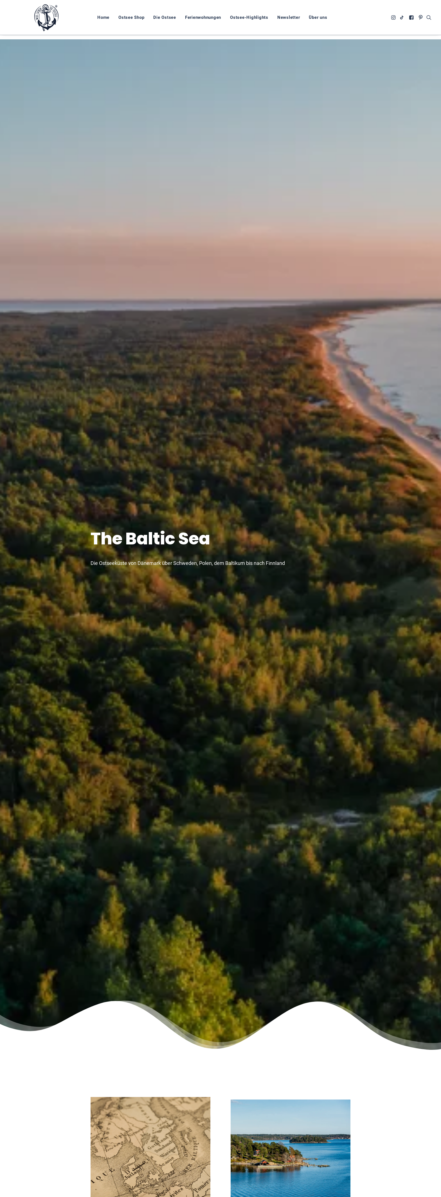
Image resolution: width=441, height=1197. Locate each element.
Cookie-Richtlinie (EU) (386, 1191)
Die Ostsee (155, 19)
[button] (393, 19)
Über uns (309, 19)
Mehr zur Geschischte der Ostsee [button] (150, 468)
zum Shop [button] (309, 1167)
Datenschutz (319, 1191)
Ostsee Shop (122, 19)
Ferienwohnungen (194, 19)
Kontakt (421, 1191)
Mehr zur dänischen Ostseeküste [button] (150, 1060)
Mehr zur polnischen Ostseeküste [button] (150, 772)
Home (94, 19)
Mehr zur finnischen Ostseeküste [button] (290, 772)
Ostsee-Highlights (240, 19)
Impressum (349, 1191)
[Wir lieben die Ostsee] (42, 20)
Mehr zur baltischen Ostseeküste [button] (290, 1075)
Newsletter (279, 19)
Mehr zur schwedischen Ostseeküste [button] (291, 466)
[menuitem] (94, 19)
